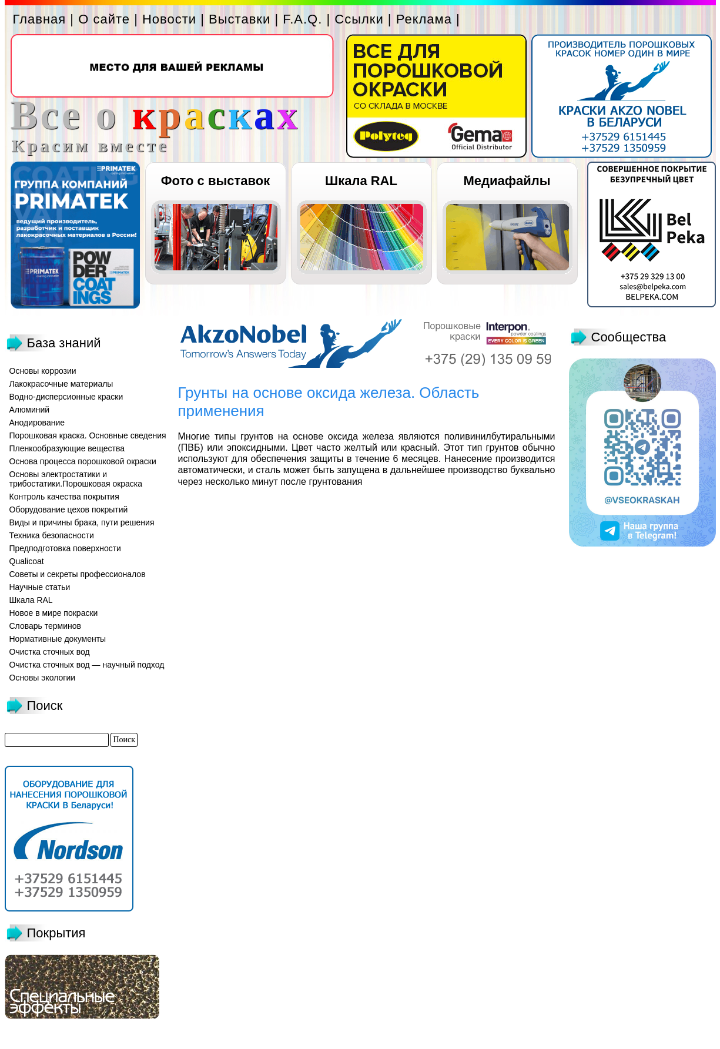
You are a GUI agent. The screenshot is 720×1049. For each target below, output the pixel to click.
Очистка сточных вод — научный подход (87, 664)
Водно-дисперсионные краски (66, 396)
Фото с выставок (215, 180)
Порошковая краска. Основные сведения (87, 435)
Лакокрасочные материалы (61, 383)
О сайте (104, 19)
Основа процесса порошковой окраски (82, 461)
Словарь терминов (45, 626)
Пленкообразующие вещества (67, 448)
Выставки (239, 19)
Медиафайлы (506, 180)
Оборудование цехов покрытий (68, 509)
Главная (39, 19)
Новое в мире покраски (53, 613)
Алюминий (29, 409)
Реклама (424, 19)
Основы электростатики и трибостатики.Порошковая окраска (76, 479)
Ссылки (358, 19)
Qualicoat (26, 561)
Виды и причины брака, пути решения (82, 522)
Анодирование (37, 422)
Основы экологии (42, 677)
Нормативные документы (57, 639)
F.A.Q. (302, 19)
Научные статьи (40, 587)
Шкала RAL (361, 180)
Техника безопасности (51, 535)
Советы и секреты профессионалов (77, 574)
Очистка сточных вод (49, 651)
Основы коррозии (42, 371)
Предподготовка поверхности (65, 548)
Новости (169, 19)
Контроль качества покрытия (64, 496)
